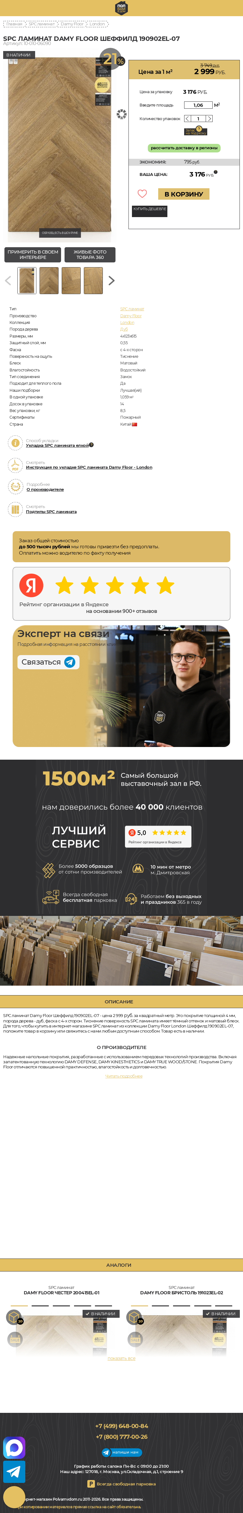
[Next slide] (111, 280)
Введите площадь (156, 105)
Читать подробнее (123, 1075)
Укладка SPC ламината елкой (57, 445)
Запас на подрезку (196, 131)
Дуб (124, 329)
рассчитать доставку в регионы (184, 147)
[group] (60, 145)
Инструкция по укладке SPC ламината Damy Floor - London (89, 467)
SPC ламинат (42, 23)
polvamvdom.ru (121, 8)
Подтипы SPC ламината (51, 511)
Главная (14, 23)
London (97, 23)
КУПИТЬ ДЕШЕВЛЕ (150, 209)
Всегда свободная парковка (126, 1483)
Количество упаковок (160, 118)
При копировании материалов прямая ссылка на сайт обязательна (77, 1506)
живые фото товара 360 (90, 254)
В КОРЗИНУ (184, 194)
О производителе (45, 489)
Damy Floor (72, 23)
